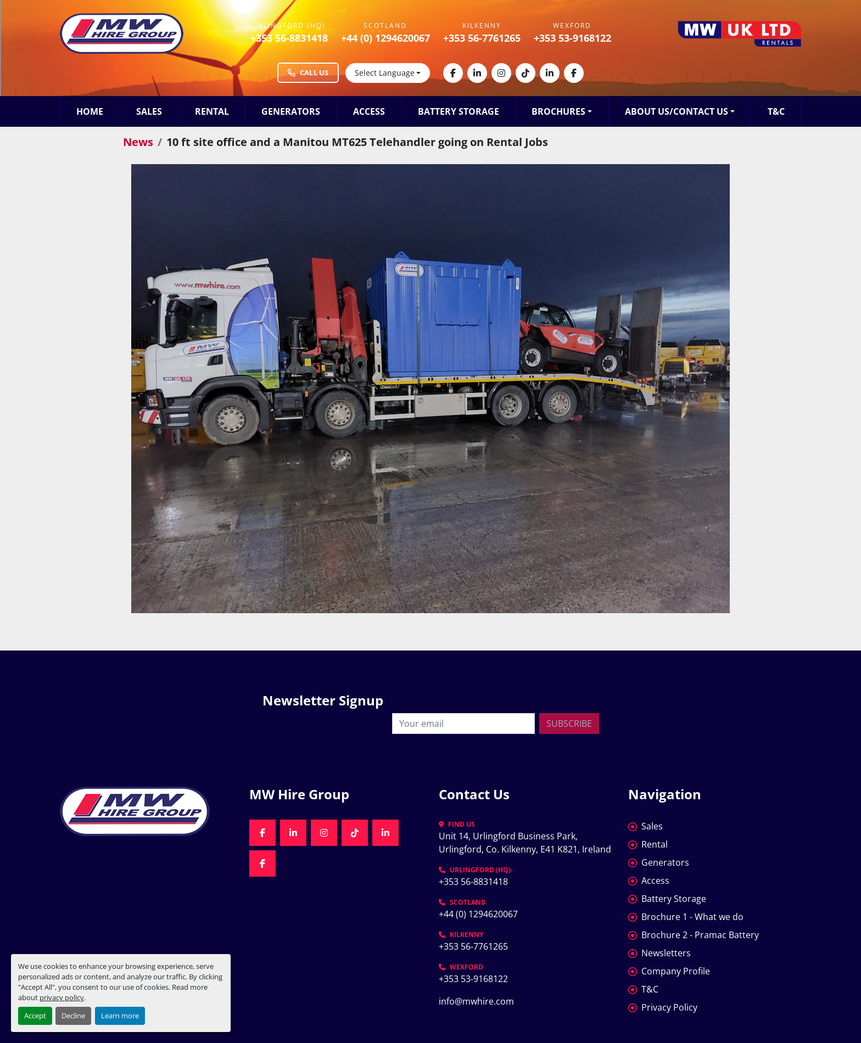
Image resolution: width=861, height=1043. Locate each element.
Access (369, 111)
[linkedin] (477, 73)
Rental (212, 111)
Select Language (385, 73)
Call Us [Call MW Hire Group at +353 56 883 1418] (308, 72)
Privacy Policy (669, 1007)
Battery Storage (458, 111)
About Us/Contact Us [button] (676, 111)
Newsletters (666, 953)
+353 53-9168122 (572, 37)
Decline (73, 1015)
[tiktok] (525, 73)
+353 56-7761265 (482, 37)
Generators (290, 111)
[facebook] (453, 73)
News (138, 141)
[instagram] (501, 73)
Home (89, 111)
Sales (149, 111)
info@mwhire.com (476, 1001)
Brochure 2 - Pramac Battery (700, 935)
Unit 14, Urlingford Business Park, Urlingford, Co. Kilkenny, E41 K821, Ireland (525, 842)
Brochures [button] (558, 111)
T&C (776, 111)
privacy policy (62, 997)
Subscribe (569, 723)
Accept (35, 1015)
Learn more (120, 1015)
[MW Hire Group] (146, 811)
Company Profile (675, 971)
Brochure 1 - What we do (692, 917)
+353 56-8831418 (289, 37)
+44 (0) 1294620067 (385, 37)
